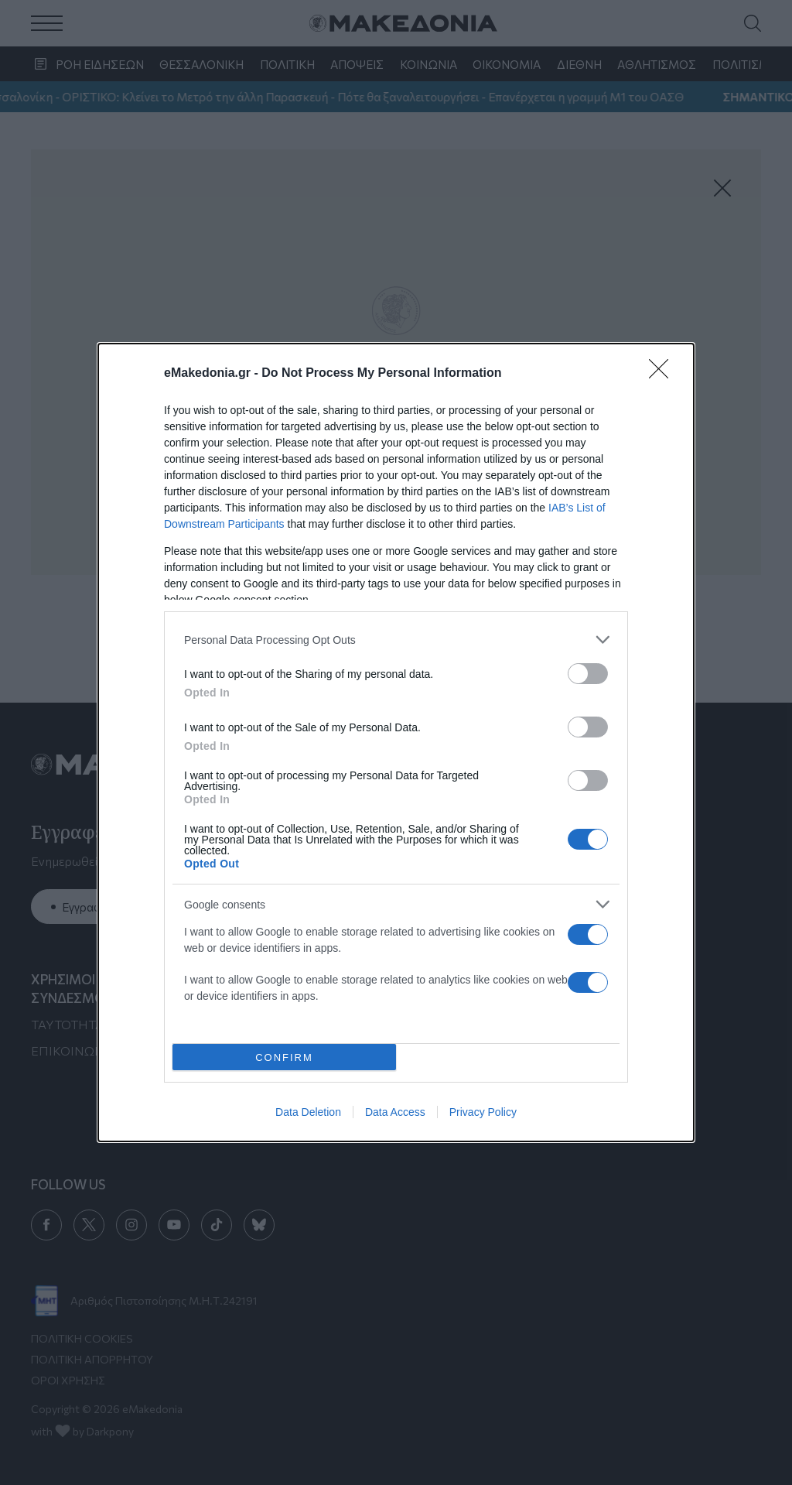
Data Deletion (308, 1112)
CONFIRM (284, 1056)
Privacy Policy (483, 1112)
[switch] (588, 673)
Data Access (395, 1112)
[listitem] (396, 639)
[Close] (663, 373)
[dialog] (396, 742)
